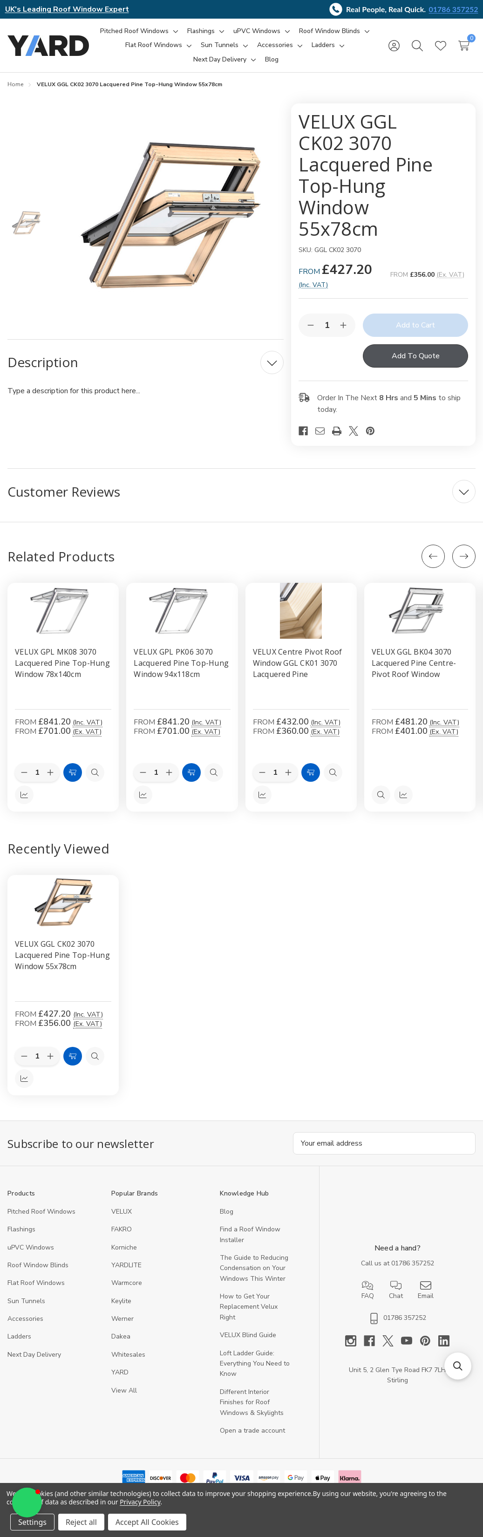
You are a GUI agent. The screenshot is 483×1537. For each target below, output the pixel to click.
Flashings (21, 1229)
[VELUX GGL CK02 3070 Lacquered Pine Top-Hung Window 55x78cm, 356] (63, 903)
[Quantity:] (37, 1056)
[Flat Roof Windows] (153, 45)
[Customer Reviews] (241, 491)
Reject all (81, 1522)
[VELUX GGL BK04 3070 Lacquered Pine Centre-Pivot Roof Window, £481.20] (420, 611)
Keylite (121, 1301)
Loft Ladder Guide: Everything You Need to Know (255, 1364)
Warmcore (126, 1282)
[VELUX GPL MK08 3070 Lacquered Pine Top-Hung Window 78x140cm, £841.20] (63, 611)
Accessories (25, 1318)
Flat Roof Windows (36, 1282)
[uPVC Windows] (256, 31)
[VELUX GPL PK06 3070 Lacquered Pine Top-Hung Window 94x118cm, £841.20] (182, 611)
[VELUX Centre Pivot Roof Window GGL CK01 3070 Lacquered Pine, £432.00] (301, 611)
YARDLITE (126, 1265)
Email (426, 1290)
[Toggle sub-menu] (174, 31)
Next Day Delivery (34, 1354)
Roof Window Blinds (37, 1265)
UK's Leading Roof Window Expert (67, 9)
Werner (122, 1318)
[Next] (464, 556)
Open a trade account (252, 1430)
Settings (32, 1522)
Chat (396, 1290)
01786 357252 (453, 9)
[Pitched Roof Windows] (134, 31)
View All (124, 1390)
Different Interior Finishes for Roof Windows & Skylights (252, 1402)
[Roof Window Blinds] (329, 31)
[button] (27, 1502)
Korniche (124, 1247)
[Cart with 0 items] (464, 45)
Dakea (120, 1336)
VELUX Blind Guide (248, 1335)
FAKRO (121, 1229)
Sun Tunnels (26, 1301)
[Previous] (433, 556)
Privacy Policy (140, 1501)
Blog (226, 1211)
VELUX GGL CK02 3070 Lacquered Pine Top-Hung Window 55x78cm (62, 955)
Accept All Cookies (147, 1522)
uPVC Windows (30, 1247)
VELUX (121, 1211)
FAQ (367, 1290)
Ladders (19, 1336)
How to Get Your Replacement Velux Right (249, 1307)
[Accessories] (275, 45)
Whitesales (128, 1354)
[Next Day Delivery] (219, 60)
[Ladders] (323, 45)
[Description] (145, 362)
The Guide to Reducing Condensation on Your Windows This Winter (254, 1268)
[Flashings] (201, 31)
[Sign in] (394, 45)
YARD (120, 1372)
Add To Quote (416, 356)
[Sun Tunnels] (219, 45)
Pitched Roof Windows (41, 1211)
